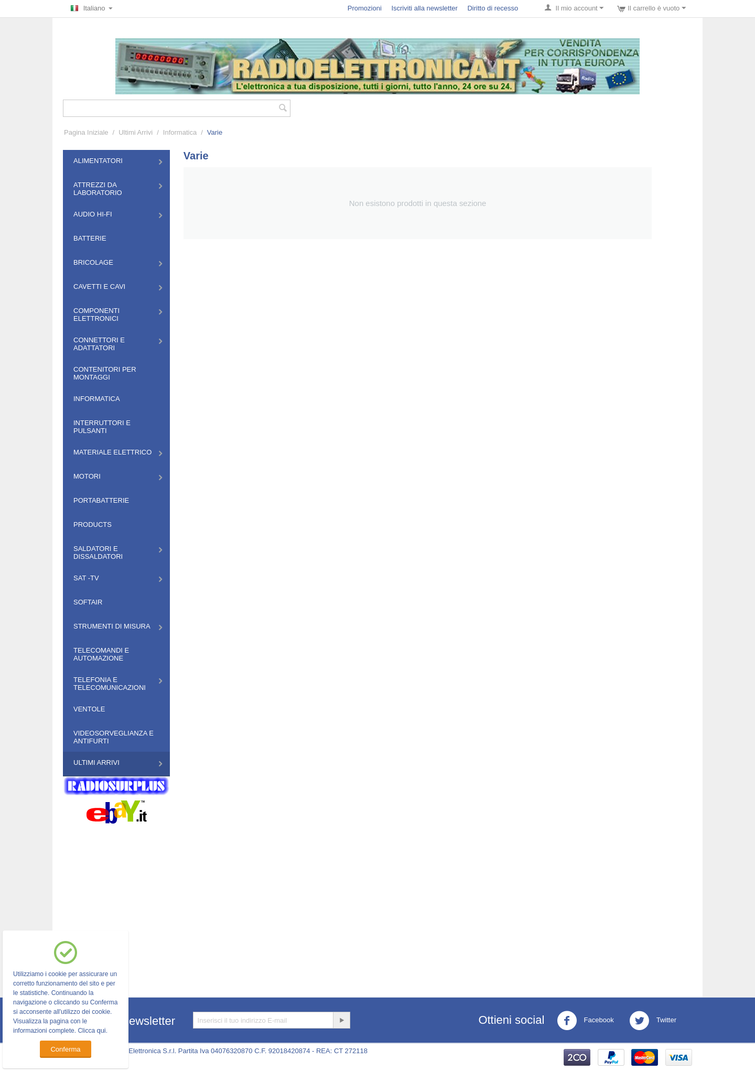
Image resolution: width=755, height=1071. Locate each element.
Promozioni (365, 8)
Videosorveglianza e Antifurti (113, 737)
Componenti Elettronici (96, 314)
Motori (87, 476)
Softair (87, 602)
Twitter (652, 1021)
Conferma (65, 1049)
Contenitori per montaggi (104, 373)
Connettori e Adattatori (99, 344)
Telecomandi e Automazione (101, 654)
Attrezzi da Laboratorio (97, 189)
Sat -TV (86, 578)
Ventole (89, 709)
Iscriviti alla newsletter (424, 8)
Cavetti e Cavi (99, 286)
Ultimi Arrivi (135, 132)
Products (92, 524)
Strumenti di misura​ (111, 626)
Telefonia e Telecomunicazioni (109, 683)
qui (100, 1030)
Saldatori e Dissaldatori (98, 552)
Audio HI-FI (92, 214)
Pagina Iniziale (86, 132)
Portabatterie (101, 500)
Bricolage (93, 262)
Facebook (585, 1021)
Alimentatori (98, 161)
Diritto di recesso (492, 8)
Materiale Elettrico (112, 452)
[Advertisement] (377, 902)
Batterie (89, 238)
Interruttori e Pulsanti (102, 427)
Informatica (180, 132)
